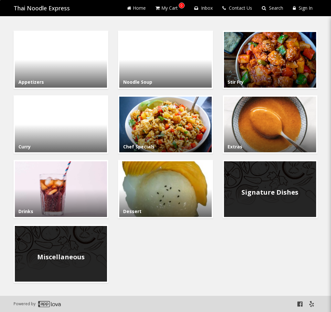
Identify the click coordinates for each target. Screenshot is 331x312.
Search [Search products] (272, 8)
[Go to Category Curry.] (61, 124)
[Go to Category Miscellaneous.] (61, 254)
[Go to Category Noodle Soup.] (165, 60)
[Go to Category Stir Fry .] (270, 60)
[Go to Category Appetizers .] (61, 60)
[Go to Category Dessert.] (165, 189)
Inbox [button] (203, 8)
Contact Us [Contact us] (237, 8)
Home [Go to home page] (136, 8)
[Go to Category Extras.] (270, 124)
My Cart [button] (170, 7)
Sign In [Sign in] (303, 8)
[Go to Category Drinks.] (61, 189)
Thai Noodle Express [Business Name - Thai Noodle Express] (42, 8)
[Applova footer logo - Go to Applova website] (49, 304)
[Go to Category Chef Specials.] (165, 124)
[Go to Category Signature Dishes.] (270, 189)
